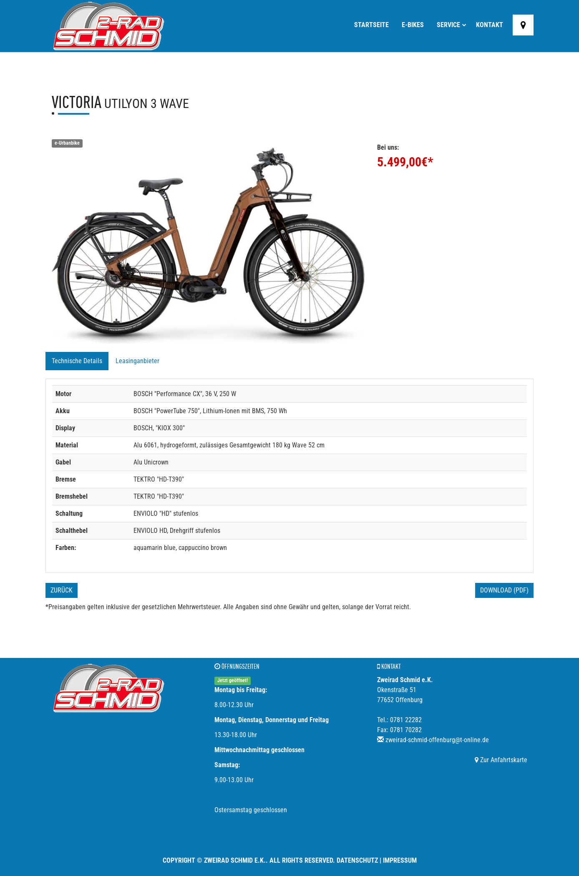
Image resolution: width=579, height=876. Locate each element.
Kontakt (489, 25)
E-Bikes (413, 25)
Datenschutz (357, 860)
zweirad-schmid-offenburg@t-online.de (437, 740)
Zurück (61, 590)
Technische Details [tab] (77, 361)
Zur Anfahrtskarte (501, 760)
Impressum (400, 860)
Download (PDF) (504, 590)
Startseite (371, 25)
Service (451, 25)
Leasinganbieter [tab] (137, 361)
